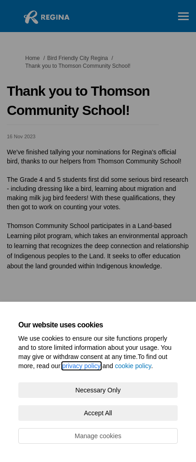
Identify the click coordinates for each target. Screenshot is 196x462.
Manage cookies (98, 436)
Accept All (98, 413)
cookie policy (133, 366)
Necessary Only (98, 390)
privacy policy (81, 366)
